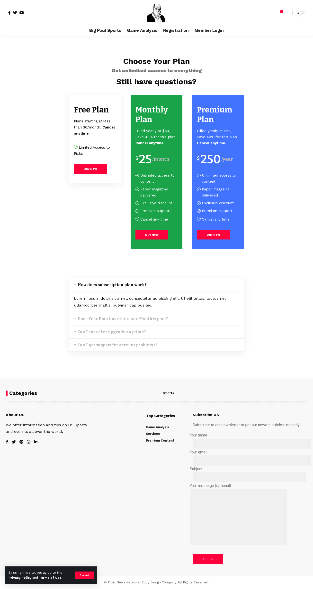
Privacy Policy (20, 578)
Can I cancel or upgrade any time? (112, 332)
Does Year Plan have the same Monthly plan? (123, 318)
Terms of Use (50, 578)
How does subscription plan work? (112, 284)
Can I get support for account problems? (118, 345)
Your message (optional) (238, 516)
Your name (249, 441)
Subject (246, 474)
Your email (249, 458)
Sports (168, 393)
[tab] (156, 284)
